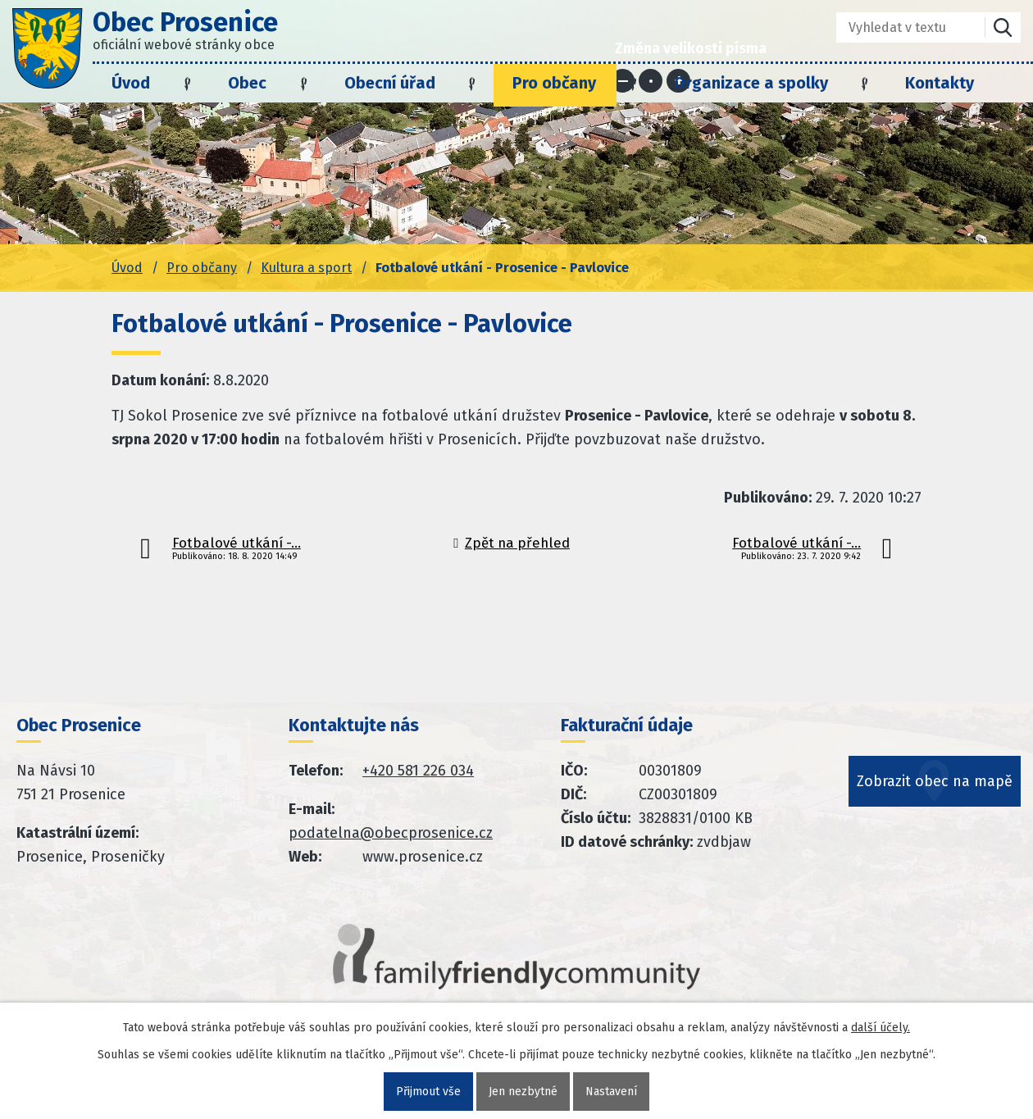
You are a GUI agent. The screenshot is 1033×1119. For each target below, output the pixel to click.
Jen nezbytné (523, 1092)
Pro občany (554, 83)
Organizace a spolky (751, 83)
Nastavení (611, 1092)
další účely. (880, 1028)
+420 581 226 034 (418, 771)
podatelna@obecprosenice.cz (391, 833)
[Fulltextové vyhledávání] (899, 27)
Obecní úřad (389, 83)
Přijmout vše (428, 1092)
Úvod (130, 83)
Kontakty (939, 83)
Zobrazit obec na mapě (935, 781)
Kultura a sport (306, 267)
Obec (247, 83)
